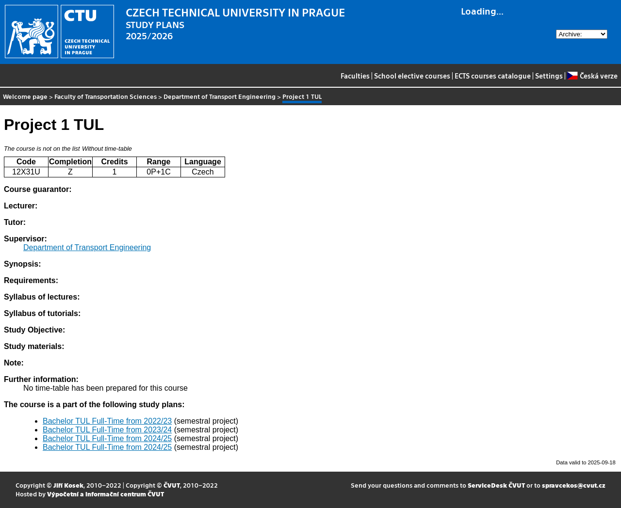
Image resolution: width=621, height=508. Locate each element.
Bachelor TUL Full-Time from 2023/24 (107, 430)
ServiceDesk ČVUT (496, 485)
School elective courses (412, 75)
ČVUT (171, 485)
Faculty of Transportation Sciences (105, 96)
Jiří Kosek (68, 485)
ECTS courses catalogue (493, 75)
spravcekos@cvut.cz (573, 485)
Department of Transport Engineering (219, 96)
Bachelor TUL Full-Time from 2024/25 (107, 438)
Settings (549, 75)
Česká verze (592, 75)
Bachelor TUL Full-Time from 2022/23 (107, 421)
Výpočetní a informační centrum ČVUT (105, 493)
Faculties (355, 75)
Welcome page (25, 96)
